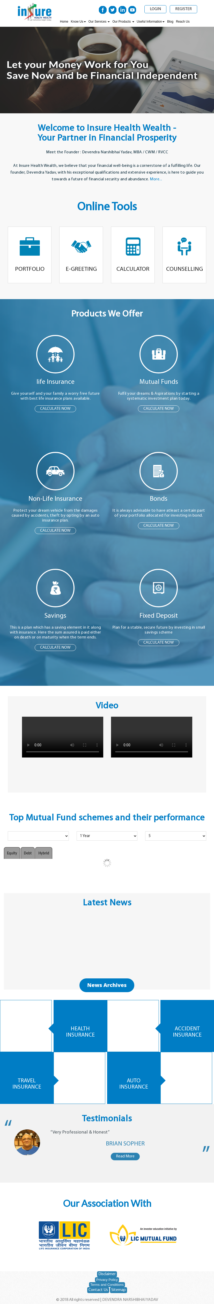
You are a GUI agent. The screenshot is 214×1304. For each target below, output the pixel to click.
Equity (12, 853)
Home (64, 21)
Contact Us (98, 1290)
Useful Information (151, 21)
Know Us (78, 21)
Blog (170, 21)
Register (183, 9)
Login (155, 9)
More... (156, 179)
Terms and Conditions (107, 1285)
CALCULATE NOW (55, 409)
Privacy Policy (107, 1280)
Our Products (123, 21)
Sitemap (118, 1290)
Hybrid (43, 853)
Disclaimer (107, 1274)
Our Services (99, 21)
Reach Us (183, 21)
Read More (125, 1156)
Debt (28, 853)
